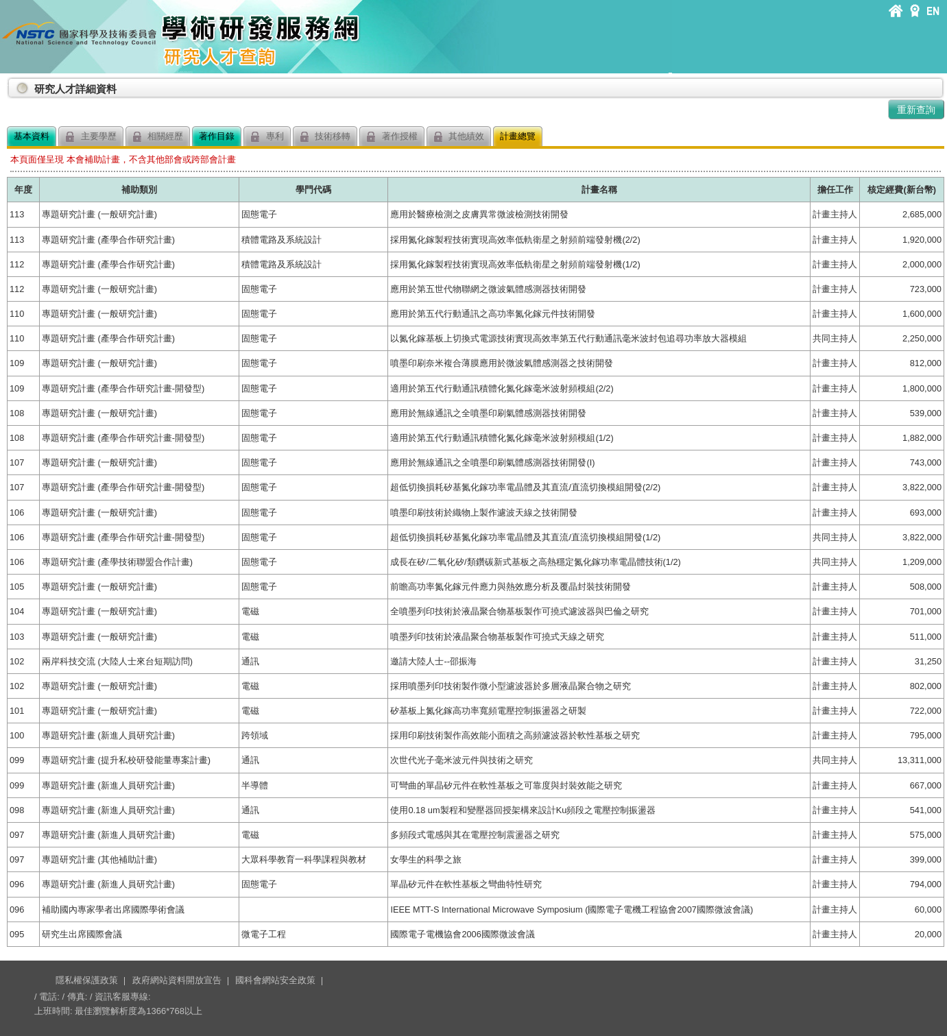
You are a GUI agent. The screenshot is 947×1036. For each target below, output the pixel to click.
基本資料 (31, 136)
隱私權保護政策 (87, 980)
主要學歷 (91, 137)
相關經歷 (158, 137)
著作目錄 (217, 136)
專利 (267, 137)
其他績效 (459, 137)
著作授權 (392, 137)
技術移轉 (325, 137)
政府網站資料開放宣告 (176, 980)
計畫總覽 (518, 136)
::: (9, 83)
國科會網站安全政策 (275, 980)
